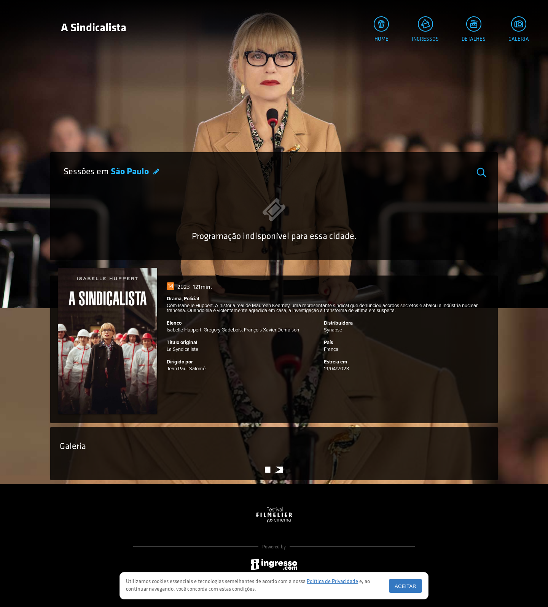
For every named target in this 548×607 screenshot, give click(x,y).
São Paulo (131, 172)
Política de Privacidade (332, 582)
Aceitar (405, 586)
